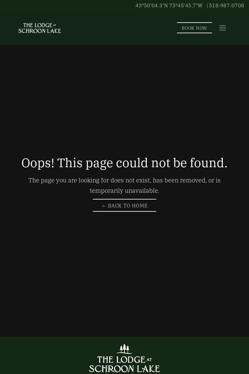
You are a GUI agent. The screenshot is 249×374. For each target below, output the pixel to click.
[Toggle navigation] (223, 28)
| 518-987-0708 (225, 5)
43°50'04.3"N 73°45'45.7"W (169, 5)
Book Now (194, 28)
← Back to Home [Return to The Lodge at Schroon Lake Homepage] (124, 205)
